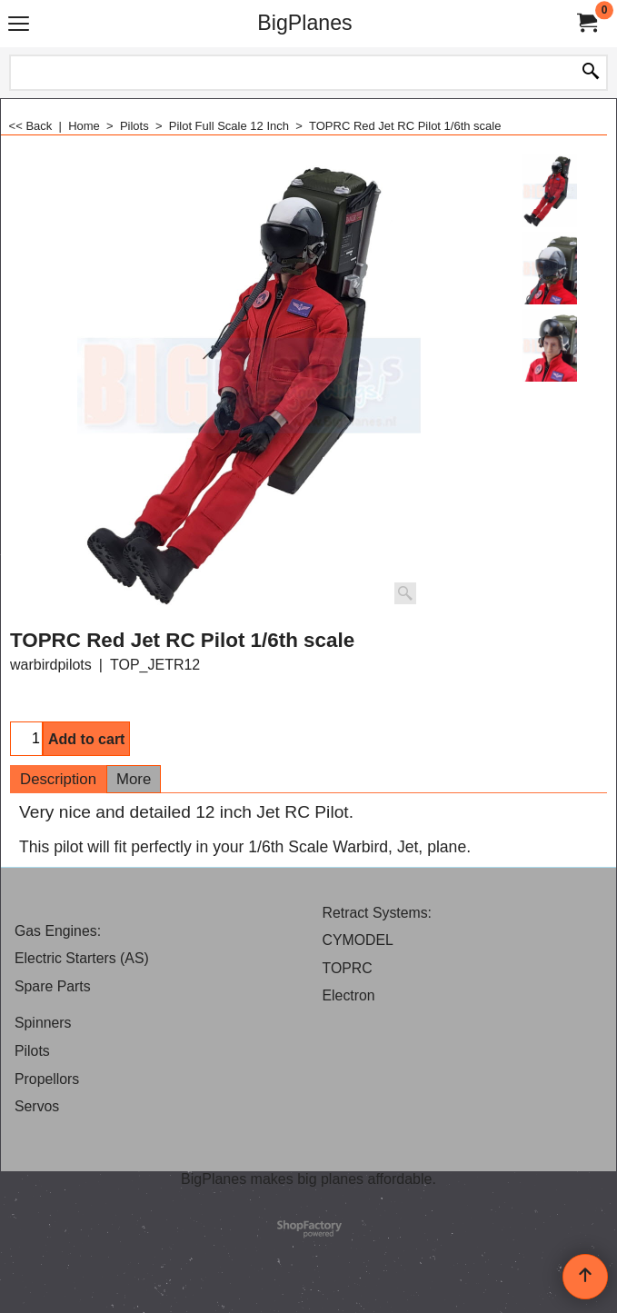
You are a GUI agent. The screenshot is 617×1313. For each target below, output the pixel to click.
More (133, 779)
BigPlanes (304, 23)
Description (58, 779)
